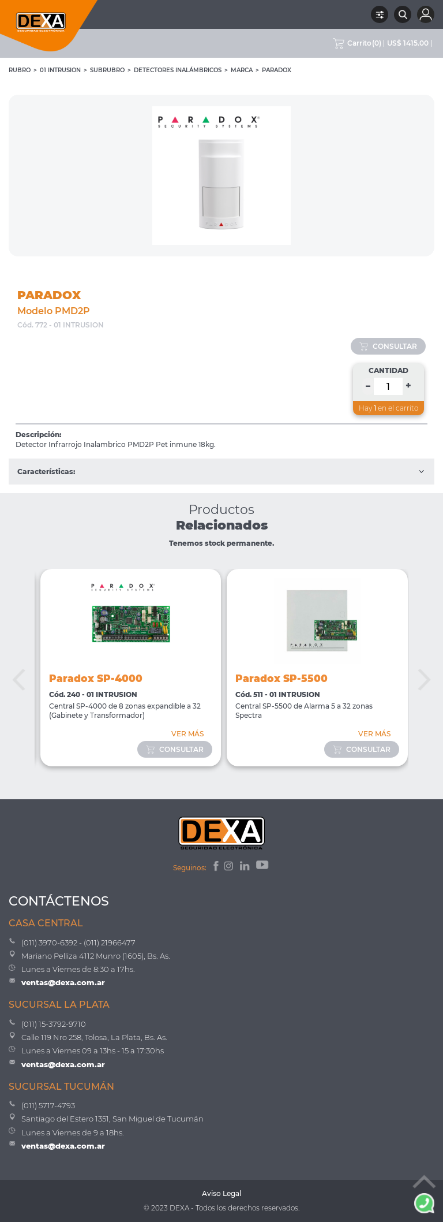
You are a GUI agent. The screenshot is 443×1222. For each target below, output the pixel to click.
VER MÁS (187, 733)
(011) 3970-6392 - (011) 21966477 (78, 942)
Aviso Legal (221, 1193)
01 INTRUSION (60, 70)
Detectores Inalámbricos (178, 70)
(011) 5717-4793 (48, 1105)
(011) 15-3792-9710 (53, 1024)
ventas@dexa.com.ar (63, 982)
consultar (388, 346)
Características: (221, 471)
